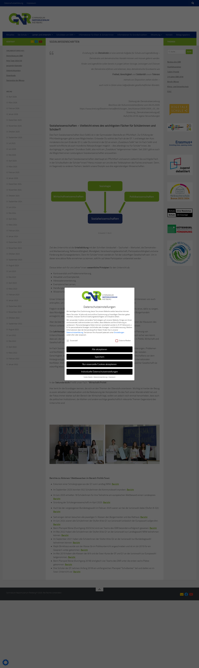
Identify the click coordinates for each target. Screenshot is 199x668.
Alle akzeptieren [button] (99, 348)
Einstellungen (119, 331)
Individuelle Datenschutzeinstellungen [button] (99, 370)
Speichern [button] (99, 355)
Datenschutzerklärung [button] (100, 376)
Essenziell (72, 339)
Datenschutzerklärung (75, 331)
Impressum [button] (112, 376)
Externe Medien (123, 339)
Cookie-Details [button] (88, 376)
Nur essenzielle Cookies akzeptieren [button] (99, 363)
